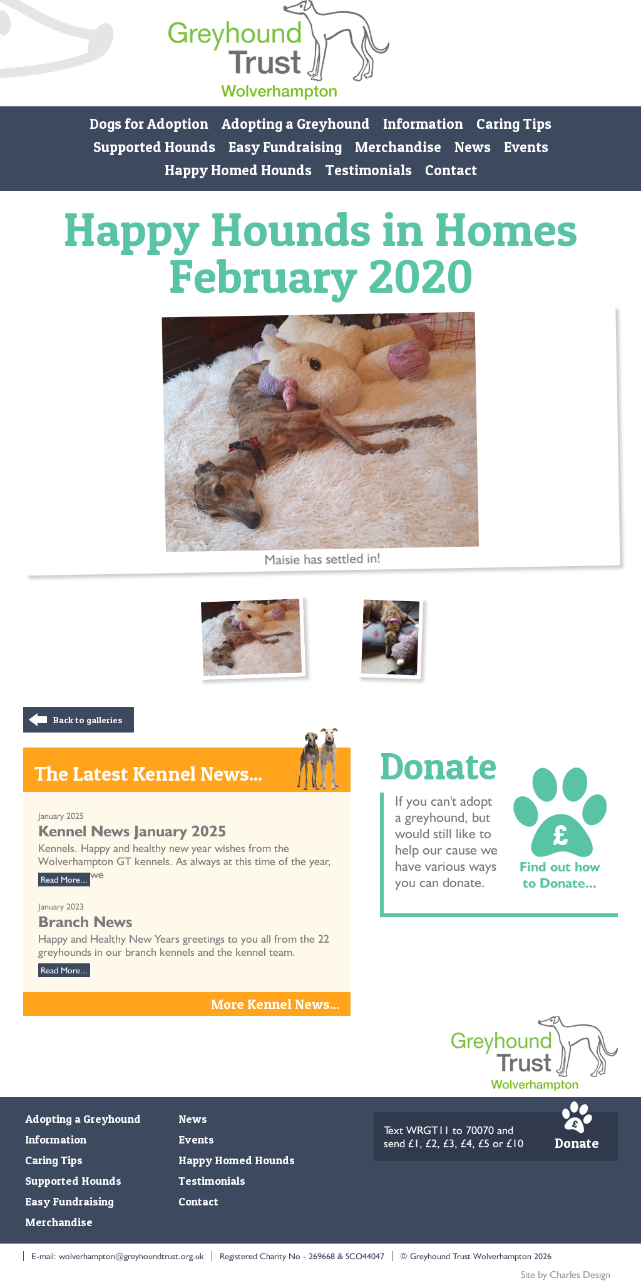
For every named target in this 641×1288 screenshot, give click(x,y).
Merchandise (398, 147)
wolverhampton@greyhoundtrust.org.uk (131, 1256)
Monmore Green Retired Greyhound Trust (279, 53)
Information (423, 124)
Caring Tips (513, 124)
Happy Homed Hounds (238, 170)
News (472, 147)
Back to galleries (88, 719)
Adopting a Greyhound (296, 124)
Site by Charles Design (565, 1274)
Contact (451, 170)
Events (526, 147)
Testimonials (368, 170)
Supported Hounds (154, 147)
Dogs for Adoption (149, 124)
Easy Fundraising (285, 147)
